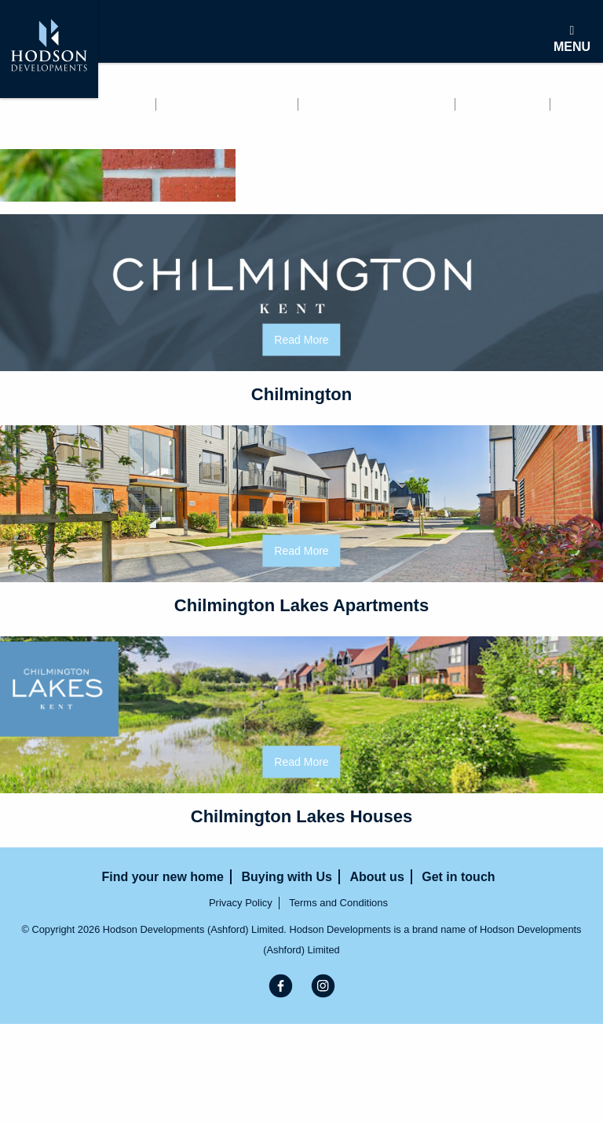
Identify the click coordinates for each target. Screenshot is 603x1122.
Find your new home (71, 104)
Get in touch (45, 124)
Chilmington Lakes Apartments (301, 605)
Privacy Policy (240, 903)
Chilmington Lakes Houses (301, 816)
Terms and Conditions (338, 903)
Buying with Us (377, 104)
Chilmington (301, 394)
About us (504, 104)
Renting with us (228, 104)
